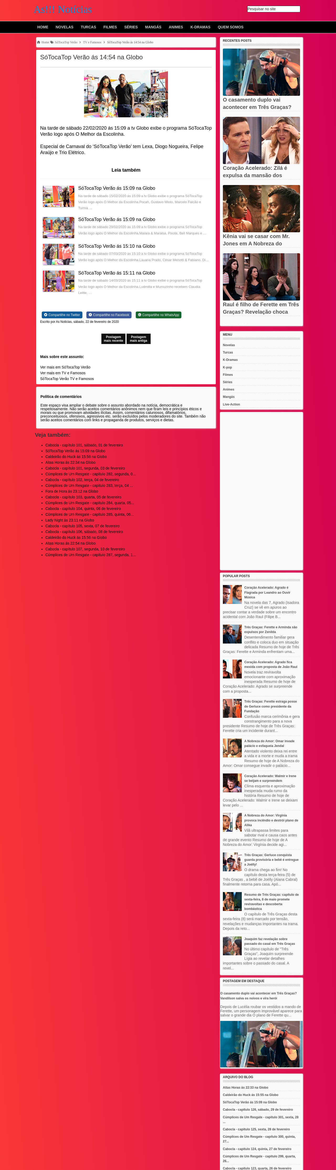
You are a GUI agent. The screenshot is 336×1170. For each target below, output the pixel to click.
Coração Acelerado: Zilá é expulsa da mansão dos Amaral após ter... (255, 175)
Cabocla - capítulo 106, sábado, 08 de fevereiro (84, 532)
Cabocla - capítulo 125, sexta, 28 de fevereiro (256, 1129)
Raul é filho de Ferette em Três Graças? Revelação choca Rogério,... (261, 312)
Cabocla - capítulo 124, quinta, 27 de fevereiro (257, 1149)
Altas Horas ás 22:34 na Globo (70, 462)
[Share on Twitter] (62, 315)
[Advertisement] (261, 491)
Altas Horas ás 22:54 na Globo (70, 543)
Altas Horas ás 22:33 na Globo (245, 1087)
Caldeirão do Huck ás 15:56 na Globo (76, 457)
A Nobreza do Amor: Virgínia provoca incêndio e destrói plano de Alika (271, 820)
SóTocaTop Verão (54, 379)
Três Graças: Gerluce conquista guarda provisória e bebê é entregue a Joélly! (271, 859)
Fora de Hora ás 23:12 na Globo (71, 491)
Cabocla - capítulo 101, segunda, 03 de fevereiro (85, 468)
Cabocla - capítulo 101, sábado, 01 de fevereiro (84, 445)
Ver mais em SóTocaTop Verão (65, 367)
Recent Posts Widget (234, 324)
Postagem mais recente (113, 338)
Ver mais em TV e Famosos (62, 373)
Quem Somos (231, 27)
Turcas (88, 27)
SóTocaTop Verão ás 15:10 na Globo (116, 246)
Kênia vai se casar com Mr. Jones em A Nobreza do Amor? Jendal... (256, 243)
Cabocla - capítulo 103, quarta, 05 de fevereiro (83, 497)
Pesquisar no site (262, 9)
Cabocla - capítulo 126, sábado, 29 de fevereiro (258, 1109)
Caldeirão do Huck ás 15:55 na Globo (250, 1095)
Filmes (110, 27)
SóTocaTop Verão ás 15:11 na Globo (116, 273)
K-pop (227, 367)
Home (42, 27)
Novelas (65, 27)
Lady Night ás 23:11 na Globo (69, 520)
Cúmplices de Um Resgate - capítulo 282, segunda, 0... (90, 474)
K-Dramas (200, 27)
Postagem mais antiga (138, 338)
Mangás (153, 27)
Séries (131, 27)
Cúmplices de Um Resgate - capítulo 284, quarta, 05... (89, 503)
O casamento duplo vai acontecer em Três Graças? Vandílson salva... (257, 107)
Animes (176, 27)
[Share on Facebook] (109, 315)
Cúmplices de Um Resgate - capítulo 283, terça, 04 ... (89, 485)
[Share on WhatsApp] (159, 315)
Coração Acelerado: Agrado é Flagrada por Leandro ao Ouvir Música (267, 592)
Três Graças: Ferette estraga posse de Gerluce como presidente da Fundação (270, 706)
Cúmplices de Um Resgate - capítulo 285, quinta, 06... (89, 514)
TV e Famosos (82, 379)
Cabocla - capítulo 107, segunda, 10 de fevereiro (85, 549)
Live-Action (231, 404)
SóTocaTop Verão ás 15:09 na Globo (116, 188)
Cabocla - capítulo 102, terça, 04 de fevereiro (82, 480)
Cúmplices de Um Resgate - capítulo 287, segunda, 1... (90, 555)
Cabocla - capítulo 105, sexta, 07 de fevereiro (82, 526)
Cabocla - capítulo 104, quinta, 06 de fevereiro (83, 509)
